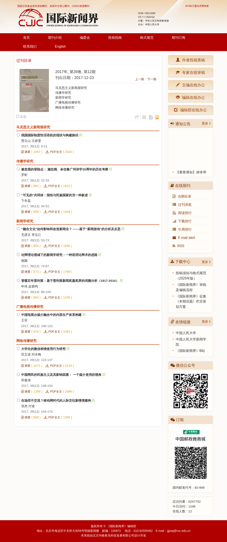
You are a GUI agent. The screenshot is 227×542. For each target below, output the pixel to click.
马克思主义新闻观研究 (71, 88)
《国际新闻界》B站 (190, 351)
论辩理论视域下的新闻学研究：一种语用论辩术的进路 (59, 255)
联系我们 (30, 46)
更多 (205, 123)
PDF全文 (56, 151)
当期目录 (182, 196)
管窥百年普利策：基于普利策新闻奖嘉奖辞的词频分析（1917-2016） (70, 280)
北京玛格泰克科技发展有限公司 (113, 535)
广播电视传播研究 (68, 102)
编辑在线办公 (192, 97)
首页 (26, 37)
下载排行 (182, 221)
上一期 (139, 79)
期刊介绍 (55, 37)
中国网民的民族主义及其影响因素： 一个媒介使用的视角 (61, 374)
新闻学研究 (63, 97)
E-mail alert (184, 237)
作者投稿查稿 (192, 60)
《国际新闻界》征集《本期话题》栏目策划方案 (191, 302)
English (60, 46)
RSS (178, 246)
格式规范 (147, 37)
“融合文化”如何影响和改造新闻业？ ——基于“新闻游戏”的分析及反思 (70, 229)
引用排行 (182, 229)
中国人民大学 (186, 333)
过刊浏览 (182, 204)
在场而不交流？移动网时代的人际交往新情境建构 (56, 400)
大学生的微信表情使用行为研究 (43, 349)
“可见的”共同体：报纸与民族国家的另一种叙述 (54, 195)
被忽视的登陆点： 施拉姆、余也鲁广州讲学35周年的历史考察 (64, 169)
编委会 (85, 37)
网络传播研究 (64, 107)
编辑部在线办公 (190, 110)
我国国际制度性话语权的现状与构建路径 (49, 135)
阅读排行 (182, 213)
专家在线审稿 (192, 72)
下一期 (151, 79)
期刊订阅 (178, 37)
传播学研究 (63, 92)
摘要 (25, 151)
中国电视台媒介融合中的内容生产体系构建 (51, 315)
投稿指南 (115, 37)
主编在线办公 (192, 85)
